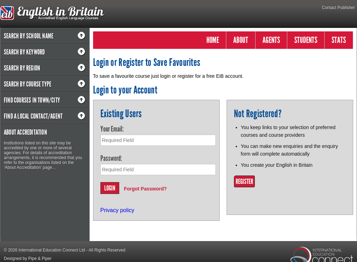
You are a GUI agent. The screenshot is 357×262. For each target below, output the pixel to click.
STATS (339, 40)
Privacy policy (117, 210)
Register (244, 181)
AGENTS (271, 40)
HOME (212, 40)
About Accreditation (25, 132)
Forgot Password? (145, 189)
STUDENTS (305, 40)
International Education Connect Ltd (51, 250)
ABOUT (240, 40)
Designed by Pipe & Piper (28, 258)
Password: (111, 158)
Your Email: (112, 129)
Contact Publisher (338, 7)
